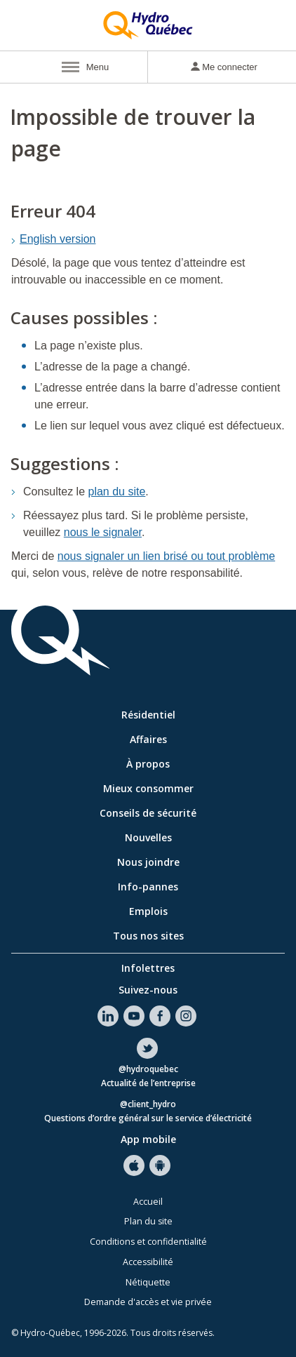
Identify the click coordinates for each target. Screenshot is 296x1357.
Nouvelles (148, 837)
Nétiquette (148, 1282)
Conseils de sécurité (148, 813)
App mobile (148, 1139)
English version (58, 239)
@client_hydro (148, 1104)
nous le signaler (103, 532)
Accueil (148, 1202)
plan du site (117, 491)
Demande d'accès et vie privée (148, 1302)
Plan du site (148, 1221)
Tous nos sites (148, 935)
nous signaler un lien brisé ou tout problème (166, 556)
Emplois (148, 911)
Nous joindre (148, 862)
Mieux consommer (148, 788)
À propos (148, 763)
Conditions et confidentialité (148, 1242)
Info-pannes (148, 886)
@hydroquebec (148, 1069)
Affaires (148, 739)
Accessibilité (148, 1262)
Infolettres (148, 968)
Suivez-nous (148, 989)
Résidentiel (148, 714)
